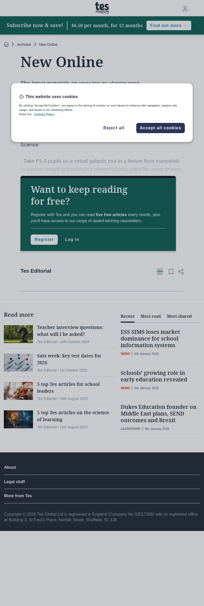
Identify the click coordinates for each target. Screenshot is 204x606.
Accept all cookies (160, 128)
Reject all (113, 128)
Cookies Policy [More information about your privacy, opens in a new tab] (44, 114)
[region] (102, 112)
